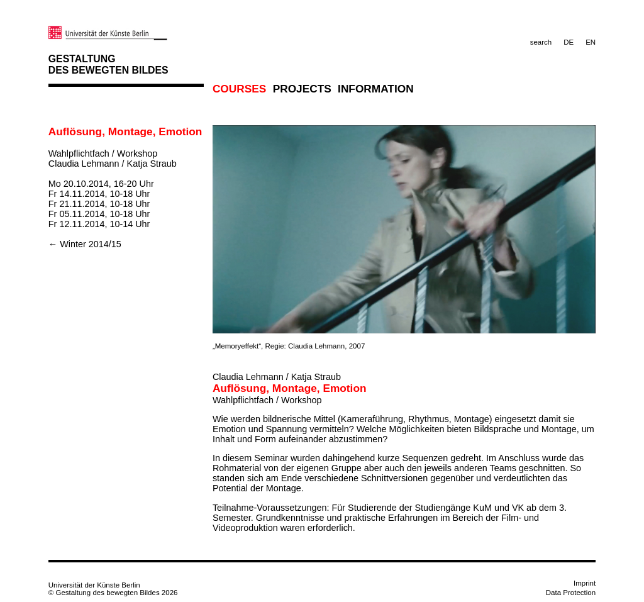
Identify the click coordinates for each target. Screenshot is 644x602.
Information (376, 88)
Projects (302, 88)
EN (591, 42)
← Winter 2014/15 (84, 244)
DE (569, 42)
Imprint (585, 583)
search (541, 42)
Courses (239, 88)
